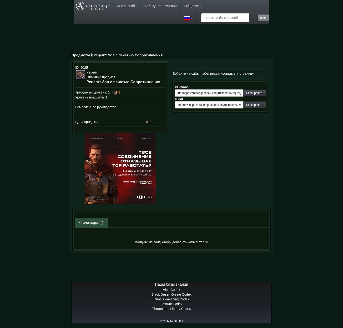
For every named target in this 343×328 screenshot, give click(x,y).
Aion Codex (171, 290)
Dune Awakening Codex (171, 299)
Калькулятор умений (161, 6)
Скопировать (254, 93)
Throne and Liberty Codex (171, 309)
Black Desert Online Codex (171, 294)
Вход (263, 18)
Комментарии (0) (92, 223)
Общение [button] (192, 6)
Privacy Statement (171, 321)
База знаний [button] (126, 6)
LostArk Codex (171, 304)
